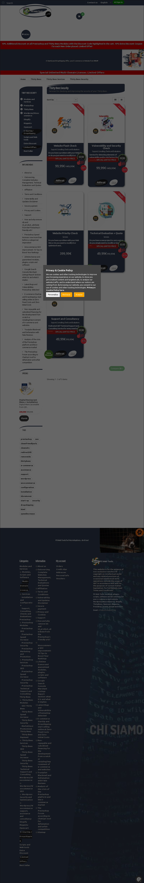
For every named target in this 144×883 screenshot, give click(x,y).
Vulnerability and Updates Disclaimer (44, 600)
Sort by (50, 100)
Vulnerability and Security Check (106, 146)
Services (26, 594)
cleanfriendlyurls (29, 443)
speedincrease (28, 514)
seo (37, 439)
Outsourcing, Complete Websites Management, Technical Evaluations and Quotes (44, 577)
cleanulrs (25, 448)
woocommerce (28, 483)
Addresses (61, 572)
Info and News (27, 165)
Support (27, 215)
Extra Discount (30, 143)
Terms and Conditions (33, 194)
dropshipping (27, 505)
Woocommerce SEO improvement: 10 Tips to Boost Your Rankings (32, 249)
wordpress (26, 479)
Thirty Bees (28, 109)
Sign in (119, 2)
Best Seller (28, 151)
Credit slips (61, 569)
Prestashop (29, 105)
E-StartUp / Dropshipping (29, 132)
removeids (26, 457)
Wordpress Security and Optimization (26, 797)
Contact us (92, 2)
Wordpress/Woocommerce (31, 114)
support (24, 474)
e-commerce (27, 465)
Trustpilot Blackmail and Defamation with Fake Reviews (31, 332)
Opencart (28, 127)
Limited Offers (30, 147)
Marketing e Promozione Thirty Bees (26, 728)
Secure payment (30, 206)
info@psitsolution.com (107, 610)
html (23, 509)
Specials (25, 373)
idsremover (26, 496)
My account (61, 561)
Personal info (62, 575)
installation (26, 492)
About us (28, 173)
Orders (59, 566)
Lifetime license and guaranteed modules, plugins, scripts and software (43, 670)
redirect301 (26, 452)
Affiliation (28, 190)
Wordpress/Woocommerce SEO (26, 788)
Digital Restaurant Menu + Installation (28, 401)
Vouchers (60, 578)
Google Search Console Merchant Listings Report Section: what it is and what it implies (31, 274)
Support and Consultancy (65, 318)
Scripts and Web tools (30, 138)
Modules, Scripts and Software (25, 574)
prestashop (26, 439)
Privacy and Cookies (32, 210)
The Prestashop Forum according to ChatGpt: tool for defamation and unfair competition (31, 357)
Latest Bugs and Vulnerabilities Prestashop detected (30, 287)
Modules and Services (29, 100)
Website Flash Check (65, 145)
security (36, 501)
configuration (27, 487)
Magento (27, 123)
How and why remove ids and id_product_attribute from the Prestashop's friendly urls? (32, 224)
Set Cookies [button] (139, 879)
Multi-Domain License (24, 585)
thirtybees (26, 461)
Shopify (27, 119)
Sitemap (42, 832)
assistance (26, 470)
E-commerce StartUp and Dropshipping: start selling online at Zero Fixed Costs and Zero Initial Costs (31, 299)
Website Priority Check (65, 233)
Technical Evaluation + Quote (106, 233)
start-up (25, 501)
